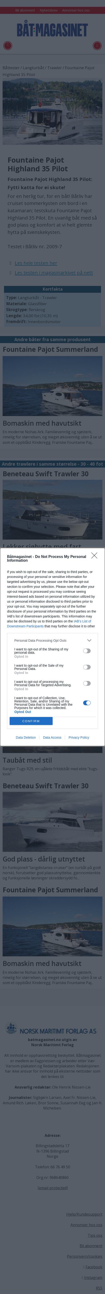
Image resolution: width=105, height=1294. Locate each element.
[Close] (95, 557)
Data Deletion (26, 737)
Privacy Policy (79, 737)
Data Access (52, 737)
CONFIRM (31, 721)
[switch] (87, 651)
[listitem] (52, 640)
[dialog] (52, 647)
